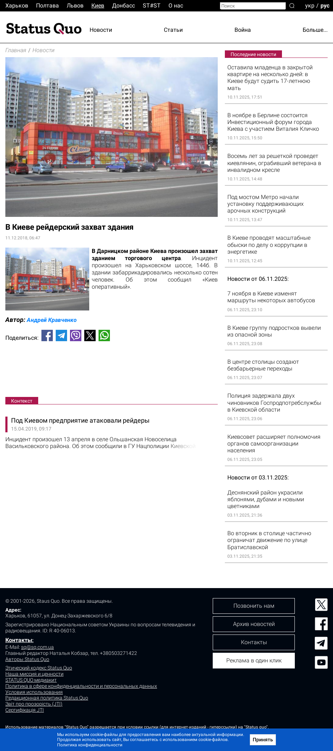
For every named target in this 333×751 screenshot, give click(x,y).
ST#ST (152, 5)
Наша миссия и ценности (34, 674)
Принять (263, 739)
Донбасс (123, 5)
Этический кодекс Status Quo (38, 668)
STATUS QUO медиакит (31, 680)
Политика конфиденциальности (89, 744)
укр (309, 5)
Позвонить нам (253, 605)
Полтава (47, 5)
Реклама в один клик (254, 660)
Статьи (173, 29)
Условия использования (34, 692)
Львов (75, 5)
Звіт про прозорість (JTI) (33, 704)
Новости (101, 29)
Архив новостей (254, 624)
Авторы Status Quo (27, 659)
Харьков (16, 5)
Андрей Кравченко (52, 320)
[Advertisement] (111, 370)
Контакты (18, 640)
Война (242, 29)
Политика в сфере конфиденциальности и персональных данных (81, 686)
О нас (175, 5)
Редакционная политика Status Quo (46, 698)
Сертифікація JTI (24, 710)
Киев (97, 5)
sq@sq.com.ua (37, 647)
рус (325, 5)
